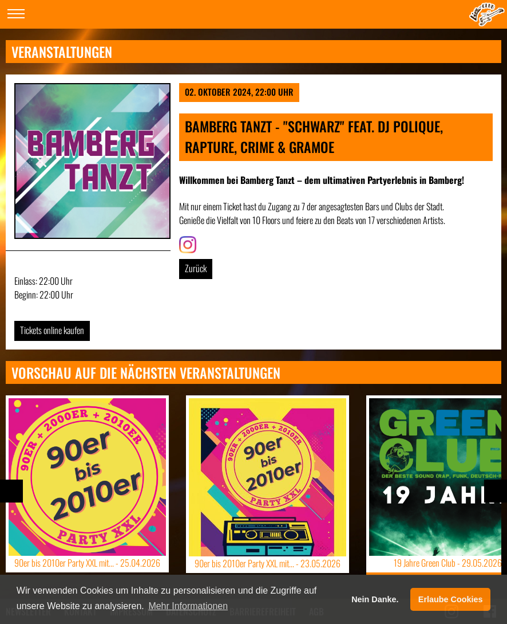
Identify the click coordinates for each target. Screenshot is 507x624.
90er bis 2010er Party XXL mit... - (87, 563)
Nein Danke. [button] (374, 599)
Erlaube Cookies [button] (450, 599)
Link (185, 243)
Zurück (196, 268)
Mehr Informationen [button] (188, 606)
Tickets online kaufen (52, 330)
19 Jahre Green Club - (448, 563)
